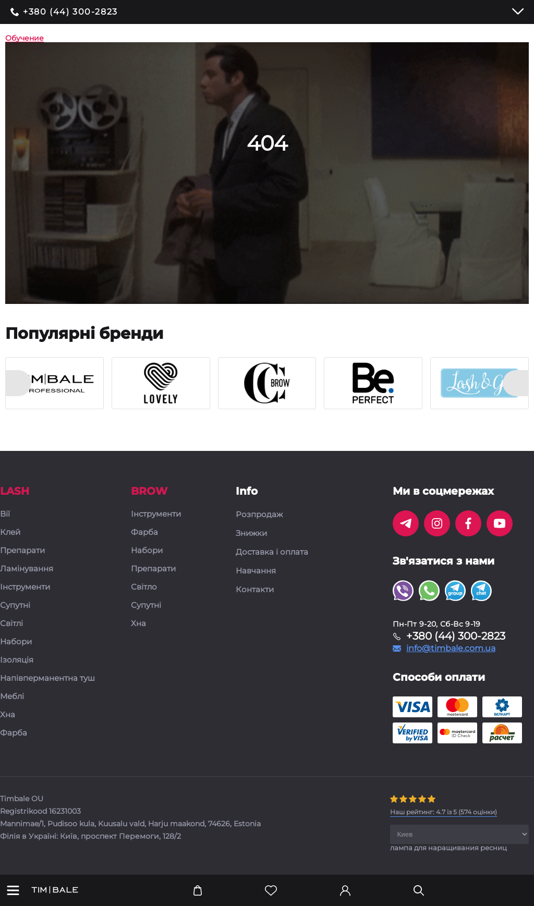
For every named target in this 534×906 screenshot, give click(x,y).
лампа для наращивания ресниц (448, 847)
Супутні (15, 605)
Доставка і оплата (272, 552)
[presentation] (18, 383)
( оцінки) (443, 812)
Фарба (13, 733)
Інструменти (25, 587)
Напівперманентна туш (47, 678)
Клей (10, 532)
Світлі (11, 624)
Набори (16, 642)
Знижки (251, 533)
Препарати (22, 551)
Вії (5, 514)
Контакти (255, 589)
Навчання (256, 571)
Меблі (12, 697)
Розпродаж (259, 514)
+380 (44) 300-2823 (70, 12)
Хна (7, 715)
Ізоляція (16, 660)
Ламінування (26, 569)
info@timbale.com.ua (450, 648)
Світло (144, 587)
